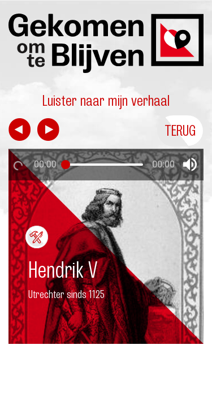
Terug (180, 130)
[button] (190, 164)
